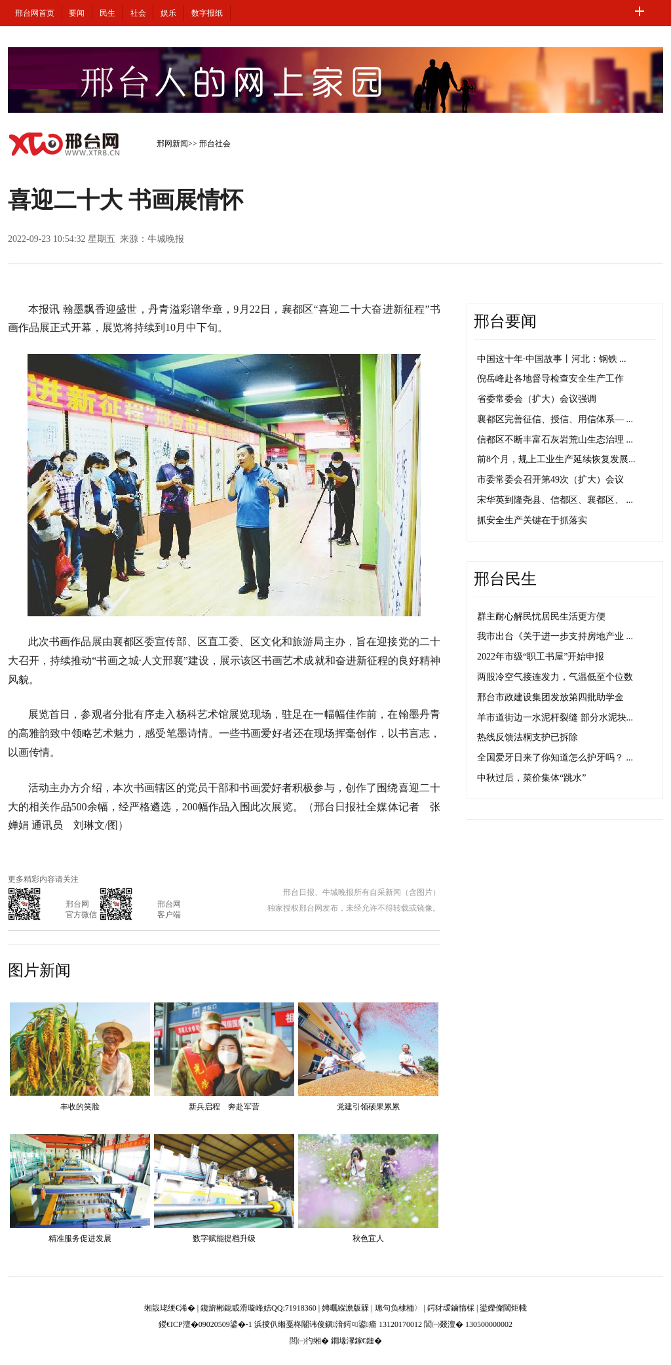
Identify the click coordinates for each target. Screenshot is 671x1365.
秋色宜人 (368, 1238)
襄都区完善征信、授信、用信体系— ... (555, 419)
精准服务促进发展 (79, 1238)
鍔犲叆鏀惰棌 (450, 1308)
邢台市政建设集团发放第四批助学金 (550, 697)
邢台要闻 (505, 321)
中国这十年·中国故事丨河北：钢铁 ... (551, 359)
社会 (138, 13)
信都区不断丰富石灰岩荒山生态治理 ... (555, 440)
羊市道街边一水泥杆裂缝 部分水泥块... (555, 717)
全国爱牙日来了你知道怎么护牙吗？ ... (555, 757)
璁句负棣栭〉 (398, 1308)
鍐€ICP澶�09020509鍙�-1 (205, 1324)
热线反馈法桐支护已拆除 (527, 737)
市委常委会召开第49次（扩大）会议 (550, 480)
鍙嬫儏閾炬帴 (503, 1308)
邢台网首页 (34, 13)
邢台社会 (215, 143)
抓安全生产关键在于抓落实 (532, 520)
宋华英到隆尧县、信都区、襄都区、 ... (555, 500)
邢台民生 (505, 578)
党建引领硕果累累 (368, 1106)
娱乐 (168, 13)
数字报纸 (207, 13)
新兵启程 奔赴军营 (224, 1106)
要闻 (77, 13)
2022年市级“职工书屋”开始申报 (540, 657)
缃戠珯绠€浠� (169, 1308)
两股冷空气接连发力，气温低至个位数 (555, 677)
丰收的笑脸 (80, 1106)
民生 (107, 13)
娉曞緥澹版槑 (345, 1308)
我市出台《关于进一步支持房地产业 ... (555, 636)
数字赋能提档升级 (224, 1238)
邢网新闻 (172, 143)
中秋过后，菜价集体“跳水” (531, 778)
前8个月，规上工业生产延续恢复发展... (556, 459)
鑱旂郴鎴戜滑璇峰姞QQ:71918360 (258, 1308)
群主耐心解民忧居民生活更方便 (541, 617)
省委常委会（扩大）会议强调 (536, 399)
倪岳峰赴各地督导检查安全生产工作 (550, 379)
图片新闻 (39, 970)
